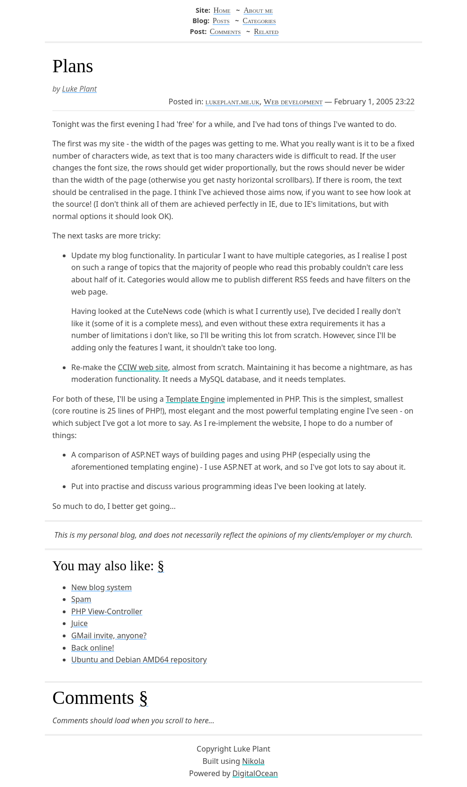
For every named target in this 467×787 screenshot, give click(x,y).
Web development (293, 101)
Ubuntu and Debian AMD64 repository (139, 659)
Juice (79, 623)
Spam (81, 599)
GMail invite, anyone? (109, 635)
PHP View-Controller (106, 611)
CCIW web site (143, 367)
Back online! (92, 648)
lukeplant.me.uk (233, 101)
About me (258, 10)
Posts (221, 21)
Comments (225, 31)
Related (266, 31)
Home (222, 10)
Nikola (253, 761)
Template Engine (195, 399)
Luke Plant (79, 89)
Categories (258, 21)
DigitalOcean (255, 773)
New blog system (101, 587)
